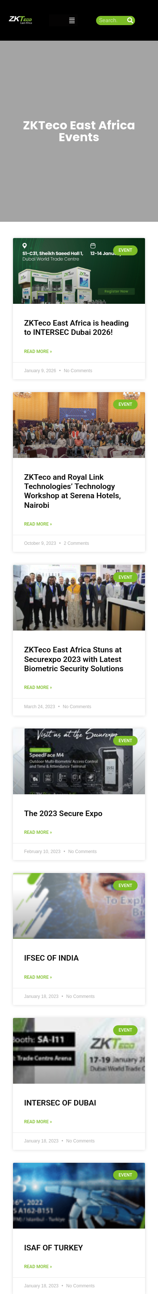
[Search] (130, 20)
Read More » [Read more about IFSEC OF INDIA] (38, 977)
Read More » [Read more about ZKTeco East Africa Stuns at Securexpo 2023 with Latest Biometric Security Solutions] (38, 687)
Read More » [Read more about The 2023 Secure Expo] (38, 832)
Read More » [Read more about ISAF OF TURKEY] (38, 1266)
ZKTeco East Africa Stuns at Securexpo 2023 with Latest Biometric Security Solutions (74, 659)
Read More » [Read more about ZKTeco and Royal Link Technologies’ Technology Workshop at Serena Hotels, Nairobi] (38, 524)
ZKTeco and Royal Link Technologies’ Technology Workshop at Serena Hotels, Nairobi (72, 491)
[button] (72, 20)
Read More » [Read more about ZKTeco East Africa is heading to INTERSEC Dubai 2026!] (38, 351)
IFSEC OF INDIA (51, 958)
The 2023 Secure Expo (63, 813)
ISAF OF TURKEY (53, 1247)
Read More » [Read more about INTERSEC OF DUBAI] (38, 1121)
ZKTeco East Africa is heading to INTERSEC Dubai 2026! (76, 328)
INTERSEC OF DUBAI (60, 1102)
